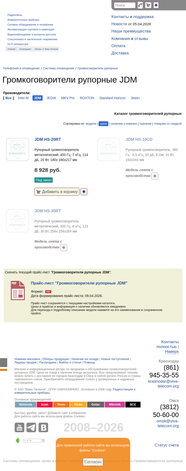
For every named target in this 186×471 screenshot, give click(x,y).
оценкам (145, 123)
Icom (44, 404)
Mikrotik (115, 404)
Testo (61, 404)
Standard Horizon (112, 98)
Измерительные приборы (23, 19)
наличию (117, 123)
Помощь (89, 362)
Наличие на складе (85, 359)
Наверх (172, 351)
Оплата (118, 46)
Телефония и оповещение (21, 68)
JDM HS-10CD (139, 139)
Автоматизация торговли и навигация (30, 29)
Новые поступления (115, 359)
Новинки (11, 49)
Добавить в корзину (57, 191)
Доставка (120, 53)
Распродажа (25, 49)
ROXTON (87, 98)
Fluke (78, 404)
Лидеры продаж (25, 362)
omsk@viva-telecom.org (167, 423)
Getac (95, 404)
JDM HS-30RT (47, 211)
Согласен (93, 462)
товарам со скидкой (168, 123)
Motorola (25, 404)
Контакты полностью (167, 344)
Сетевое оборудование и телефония (30, 24)
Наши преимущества (131, 31)
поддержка (143, 16)
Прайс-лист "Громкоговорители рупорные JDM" (79, 283)
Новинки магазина (27, 359)
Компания (120, 38)
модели (91, 123)
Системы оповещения (58, 68)
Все (9, 98)
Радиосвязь (14, 14)
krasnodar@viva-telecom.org (163, 383)
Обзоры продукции (56, 359)
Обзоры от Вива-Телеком (46, 49)
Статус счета (167, 445)
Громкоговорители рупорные (97, 68)
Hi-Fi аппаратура (17, 44)
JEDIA (51, 98)
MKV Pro (68, 98)
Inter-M (23, 98)
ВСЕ (133, 404)
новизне (131, 123)
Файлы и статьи (70, 362)
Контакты (120, 16)
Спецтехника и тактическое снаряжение (32, 39)
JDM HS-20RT (47, 139)
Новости (119, 24)
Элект (135, 98)
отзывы (141, 38)
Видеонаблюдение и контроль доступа (31, 34)
